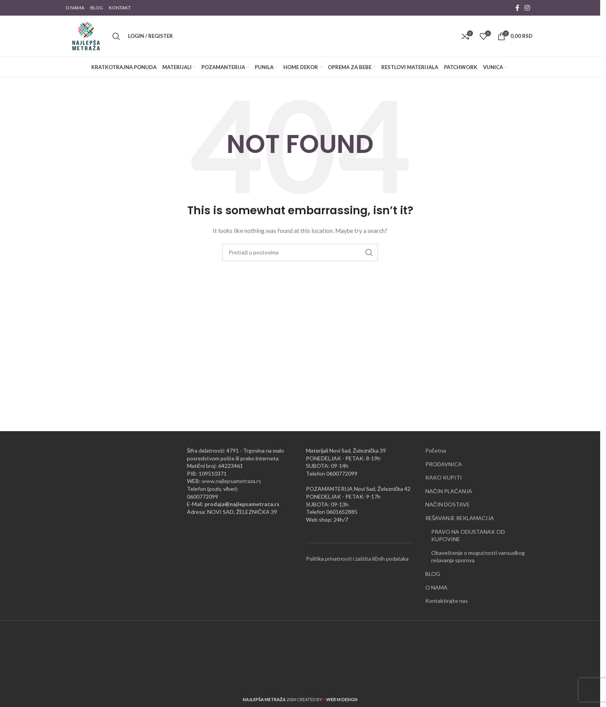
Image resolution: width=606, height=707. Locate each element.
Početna (435, 450)
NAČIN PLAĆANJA (448, 491)
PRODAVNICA (443, 464)
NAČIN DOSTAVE (447, 504)
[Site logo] (86, 35)
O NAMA (436, 587)
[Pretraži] (116, 36)
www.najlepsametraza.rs (231, 481)
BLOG (432, 573)
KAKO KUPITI (443, 477)
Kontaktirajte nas (446, 600)
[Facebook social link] (517, 8)
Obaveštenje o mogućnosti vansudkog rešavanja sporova (478, 556)
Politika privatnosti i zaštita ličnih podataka (357, 558)
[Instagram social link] (527, 8)
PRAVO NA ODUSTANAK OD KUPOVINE (468, 535)
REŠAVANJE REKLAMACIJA (459, 518)
